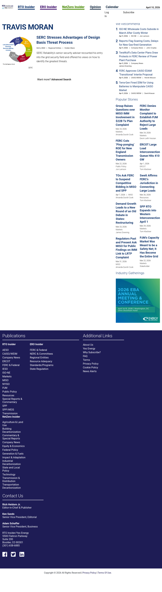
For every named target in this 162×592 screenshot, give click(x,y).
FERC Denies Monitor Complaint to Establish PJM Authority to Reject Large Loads (149, 117)
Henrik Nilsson (150, 78)
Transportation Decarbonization (11, 488)
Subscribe (128, 12)
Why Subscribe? (92, 354)
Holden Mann (69, 48)
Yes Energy (89, 350)
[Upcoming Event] (138, 300)
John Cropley (151, 48)
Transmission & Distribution (11, 481)
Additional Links (97, 335)
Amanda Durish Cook (124, 135)
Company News (137, 48)
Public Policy (121, 166)
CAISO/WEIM (136, 78)
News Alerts (90, 373)
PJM (4, 389)
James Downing (125, 66)
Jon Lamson (144, 36)
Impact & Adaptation (13, 459)
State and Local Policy (11, 471)
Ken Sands (8, 517)
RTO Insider (26, 7)
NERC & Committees (41, 355)
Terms (86, 361)
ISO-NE (133, 36)
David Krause (149, 93)
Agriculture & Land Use (12, 425)
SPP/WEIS (8, 411)
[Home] (7, 7)
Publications (13, 335)
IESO (5, 370)
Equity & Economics (13, 447)
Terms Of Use (104, 576)
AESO (5, 351)
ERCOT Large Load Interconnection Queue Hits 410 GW (150, 152)
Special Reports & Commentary (12, 402)
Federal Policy (10, 451)
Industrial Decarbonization (11, 464)
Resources (144, 197)
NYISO (6, 385)
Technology (8, 476)
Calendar (112, 7)
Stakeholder (145, 266)
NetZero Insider (73, 7)
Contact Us (12, 497)
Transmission (10, 415)
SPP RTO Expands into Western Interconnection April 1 (150, 214)
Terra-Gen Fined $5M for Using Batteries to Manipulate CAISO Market (136, 86)
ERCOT (143, 166)
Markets (119, 132)
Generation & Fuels (13, 455)
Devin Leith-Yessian (148, 138)
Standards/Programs (41, 366)
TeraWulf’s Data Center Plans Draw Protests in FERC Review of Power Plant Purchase (138, 56)
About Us (88, 346)
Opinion (95, 7)
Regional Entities (54, 48)
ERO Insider (48, 7)
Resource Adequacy (41, 363)
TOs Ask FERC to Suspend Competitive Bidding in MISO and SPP (126, 183)
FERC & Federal (10, 366)
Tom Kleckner (145, 169)
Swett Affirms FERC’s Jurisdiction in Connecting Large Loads (149, 183)
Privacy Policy (91, 365)
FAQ (85, 358)
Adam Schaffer (10, 527)
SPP (4, 407)
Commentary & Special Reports (11, 439)
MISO (130, 195)
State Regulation (39, 370)
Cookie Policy (90, 369)
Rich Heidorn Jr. (11, 508)
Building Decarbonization (11, 432)
